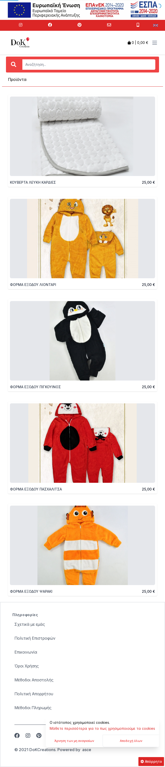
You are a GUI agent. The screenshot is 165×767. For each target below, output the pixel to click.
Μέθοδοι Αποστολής (33, 679)
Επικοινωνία (25, 652)
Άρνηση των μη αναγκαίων (74, 741)
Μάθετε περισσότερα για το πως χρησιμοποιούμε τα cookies (102, 728)
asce (86, 749)
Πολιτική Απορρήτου (33, 693)
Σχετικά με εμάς (29, 624)
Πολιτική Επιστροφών (34, 638)
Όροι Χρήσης (26, 665)
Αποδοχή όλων (131, 741)
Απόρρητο (151, 761)
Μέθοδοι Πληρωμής (32, 707)
